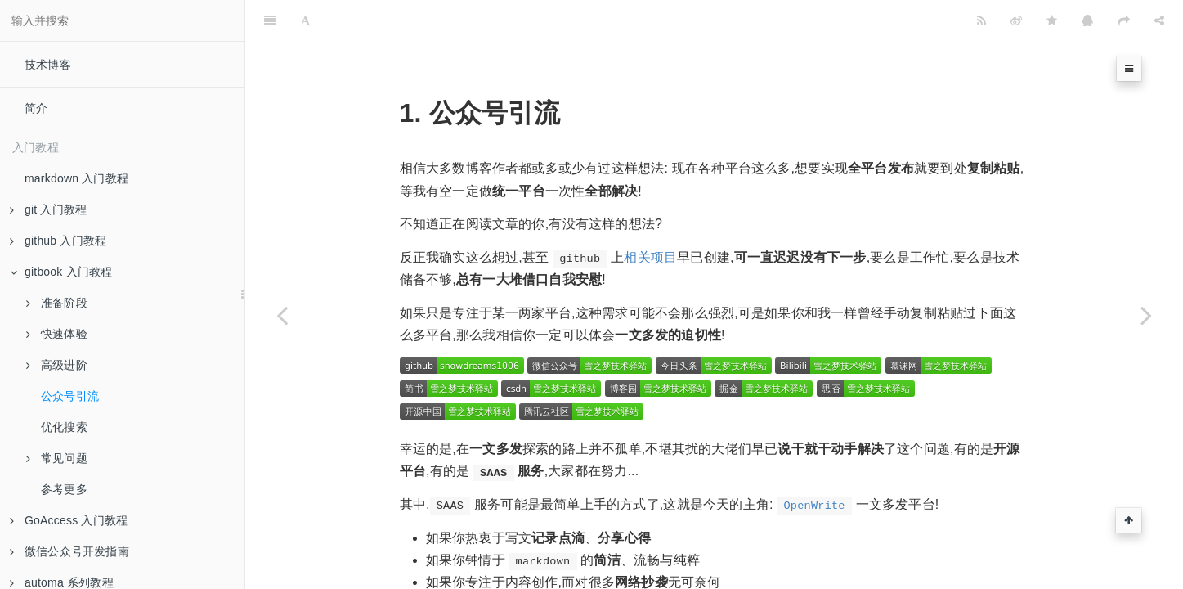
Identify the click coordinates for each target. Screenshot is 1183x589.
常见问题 (56, 458)
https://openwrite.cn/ (520, 575)
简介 (36, 108)
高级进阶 (56, 364)
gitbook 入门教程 (61, 271)
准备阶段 (56, 302)
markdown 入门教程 (76, 178)
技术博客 (48, 64)
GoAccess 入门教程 (69, 520)
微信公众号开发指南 (69, 551)
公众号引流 (70, 395)
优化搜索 (64, 427)
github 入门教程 (58, 240)
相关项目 (650, 216)
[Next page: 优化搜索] (1146, 315)
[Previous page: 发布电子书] (282, 315)
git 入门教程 (48, 209)
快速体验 (56, 333)
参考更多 (64, 489)
